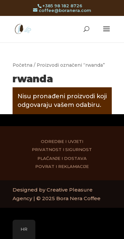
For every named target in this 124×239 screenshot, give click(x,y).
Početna (22, 65)
